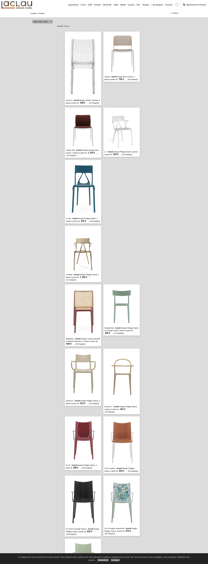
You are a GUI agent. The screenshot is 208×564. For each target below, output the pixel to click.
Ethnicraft (107, 5)
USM (90, 5)
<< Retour (174, 13)
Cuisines (168, 5)
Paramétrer (103, 560)
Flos (138, 5)
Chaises (41, 13)
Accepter (115, 560)
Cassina (131, 5)
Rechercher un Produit (194, 4)
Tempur (145, 5)
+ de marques (157, 5)
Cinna (83, 5)
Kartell (123, 5)
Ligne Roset (73, 5)
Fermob (97, 5)
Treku (115, 5)
